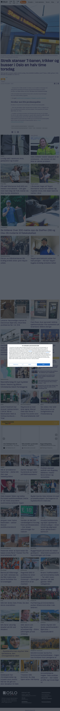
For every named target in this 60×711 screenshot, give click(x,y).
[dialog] (30, 355)
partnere (30, 351)
